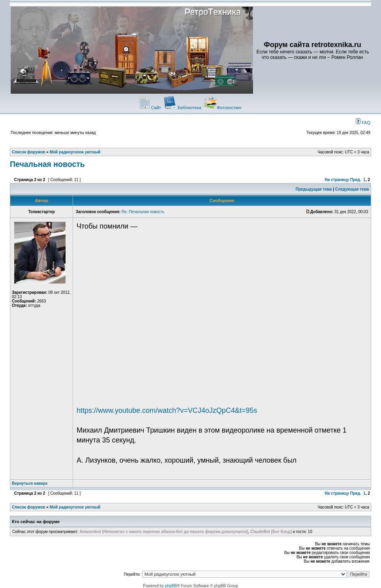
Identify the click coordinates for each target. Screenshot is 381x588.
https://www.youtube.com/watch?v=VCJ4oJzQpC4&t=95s (167, 410)
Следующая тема (352, 189)
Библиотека (182, 107)
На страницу (337, 180)
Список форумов (28, 152)
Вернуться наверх (30, 483)
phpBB (171, 586)
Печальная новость (47, 164)
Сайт (149, 107)
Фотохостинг (223, 107)
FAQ (363, 122)
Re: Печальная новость (143, 212)
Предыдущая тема (314, 189)
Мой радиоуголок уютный (75, 152)
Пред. (355, 180)
